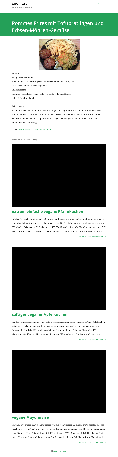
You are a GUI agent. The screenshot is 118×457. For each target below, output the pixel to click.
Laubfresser (20, 3)
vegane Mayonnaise (30, 417)
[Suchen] (96, 3)
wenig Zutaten (45, 129)
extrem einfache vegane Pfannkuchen (47, 211)
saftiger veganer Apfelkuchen (39, 314)
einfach (21, 129)
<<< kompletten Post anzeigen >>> (92, 237)
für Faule (29, 129)
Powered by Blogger (59, 451)
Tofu (36, 129)
